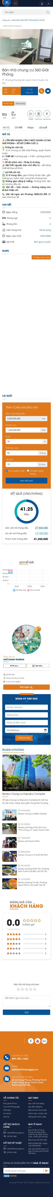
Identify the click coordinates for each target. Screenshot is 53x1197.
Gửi (26, 1012)
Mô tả (6, 127)
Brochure (38, 115)
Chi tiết (18, 127)
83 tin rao (14, 666)
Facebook (47, 115)
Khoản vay (11, 425)
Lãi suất (43, 127)
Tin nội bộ (7, 1113)
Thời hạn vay (12, 447)
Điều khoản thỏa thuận (37, 1110)
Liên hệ (6, 1116)
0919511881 (10, 1136)
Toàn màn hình (41, 257)
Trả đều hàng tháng (36, 472)
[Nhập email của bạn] (23, 1171)
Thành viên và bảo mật (37, 1113)
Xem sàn (37, 666)
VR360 (30, 115)
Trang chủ (6, 20)
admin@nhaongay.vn (25, 1069)
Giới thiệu (7, 1110)
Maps (31, 127)
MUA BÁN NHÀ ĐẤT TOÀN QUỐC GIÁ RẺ (28, 20)
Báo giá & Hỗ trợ (10, 1103)
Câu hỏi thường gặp (11, 1106)
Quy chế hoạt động (36, 1103)
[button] (22, 61)
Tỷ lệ (8, 436)
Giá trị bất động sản (15, 413)
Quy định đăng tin (35, 1106)
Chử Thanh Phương (13, 659)
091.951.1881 (20, 1058)
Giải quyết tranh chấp (37, 1116)
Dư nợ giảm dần (17, 470)
